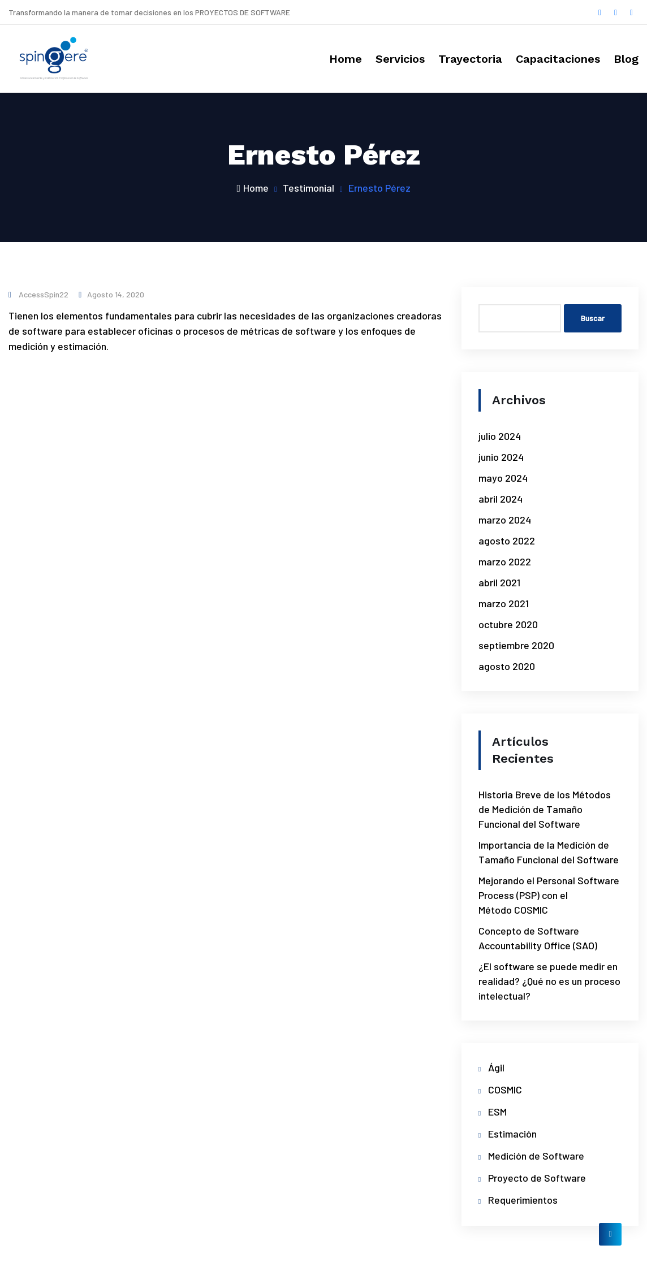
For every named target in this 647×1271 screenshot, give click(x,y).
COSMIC (505, 1089)
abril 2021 (499, 582)
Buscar (593, 318)
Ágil (496, 1067)
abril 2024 (500, 498)
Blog (626, 59)
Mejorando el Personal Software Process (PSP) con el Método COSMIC (548, 895)
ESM (497, 1111)
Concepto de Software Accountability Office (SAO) (537, 938)
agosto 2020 (506, 666)
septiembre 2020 (516, 645)
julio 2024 (499, 436)
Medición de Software (536, 1155)
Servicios (400, 59)
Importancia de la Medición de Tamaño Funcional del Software (548, 852)
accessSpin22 (38, 294)
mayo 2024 (503, 478)
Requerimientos (523, 1200)
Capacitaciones (558, 59)
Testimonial (308, 187)
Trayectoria (470, 59)
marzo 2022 (504, 561)
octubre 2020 (508, 624)
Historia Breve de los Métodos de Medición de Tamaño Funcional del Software (544, 809)
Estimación (512, 1133)
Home (345, 59)
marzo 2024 (504, 519)
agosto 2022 (506, 540)
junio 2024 (501, 457)
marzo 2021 (503, 603)
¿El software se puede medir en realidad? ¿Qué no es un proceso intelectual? (549, 981)
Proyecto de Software (537, 1177)
